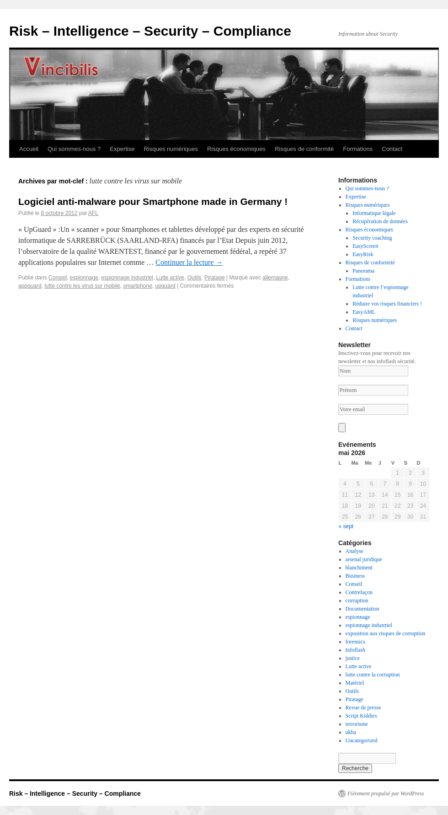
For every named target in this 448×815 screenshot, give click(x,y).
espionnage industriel (127, 277)
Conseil (57, 277)
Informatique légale (373, 213)
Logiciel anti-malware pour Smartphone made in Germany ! (153, 201)
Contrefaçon (359, 592)
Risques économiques (236, 148)
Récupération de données (380, 221)
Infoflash (355, 650)
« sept (346, 526)
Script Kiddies (361, 716)
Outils (194, 277)
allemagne (275, 277)
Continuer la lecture (189, 262)
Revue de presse (363, 707)
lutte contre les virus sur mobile (82, 286)
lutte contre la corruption (373, 674)
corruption (357, 600)
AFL (93, 213)
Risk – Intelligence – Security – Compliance (150, 30)
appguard (30, 286)
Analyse (354, 551)
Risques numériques (171, 148)
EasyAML (363, 312)
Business (355, 576)
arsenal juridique (364, 559)
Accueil (28, 148)
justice (353, 658)
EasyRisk (362, 254)
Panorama (363, 271)
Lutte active (170, 277)
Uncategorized (362, 740)
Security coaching (372, 238)
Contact (392, 148)
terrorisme (357, 724)
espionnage (84, 277)
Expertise (122, 148)
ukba (351, 732)
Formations (358, 148)
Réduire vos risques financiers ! (387, 303)
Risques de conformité (304, 148)
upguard (165, 286)
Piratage (214, 277)
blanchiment (359, 567)
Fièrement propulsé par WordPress (385, 793)
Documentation (362, 609)
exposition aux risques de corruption (386, 633)
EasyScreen (365, 246)
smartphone (137, 286)
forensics (355, 641)
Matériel (355, 683)
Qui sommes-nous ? (74, 148)
